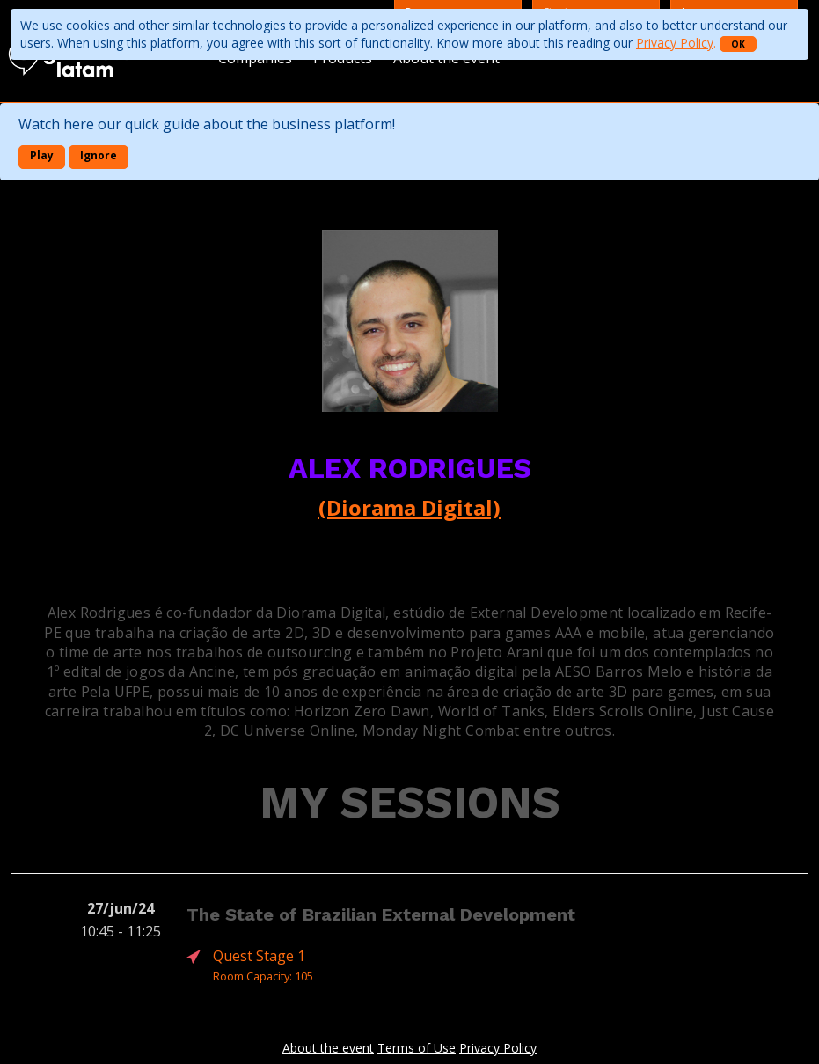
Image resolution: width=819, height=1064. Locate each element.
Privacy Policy (674, 42)
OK (738, 44)
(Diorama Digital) (409, 507)
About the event (328, 1047)
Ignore (98, 155)
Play (42, 155)
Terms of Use (416, 1047)
